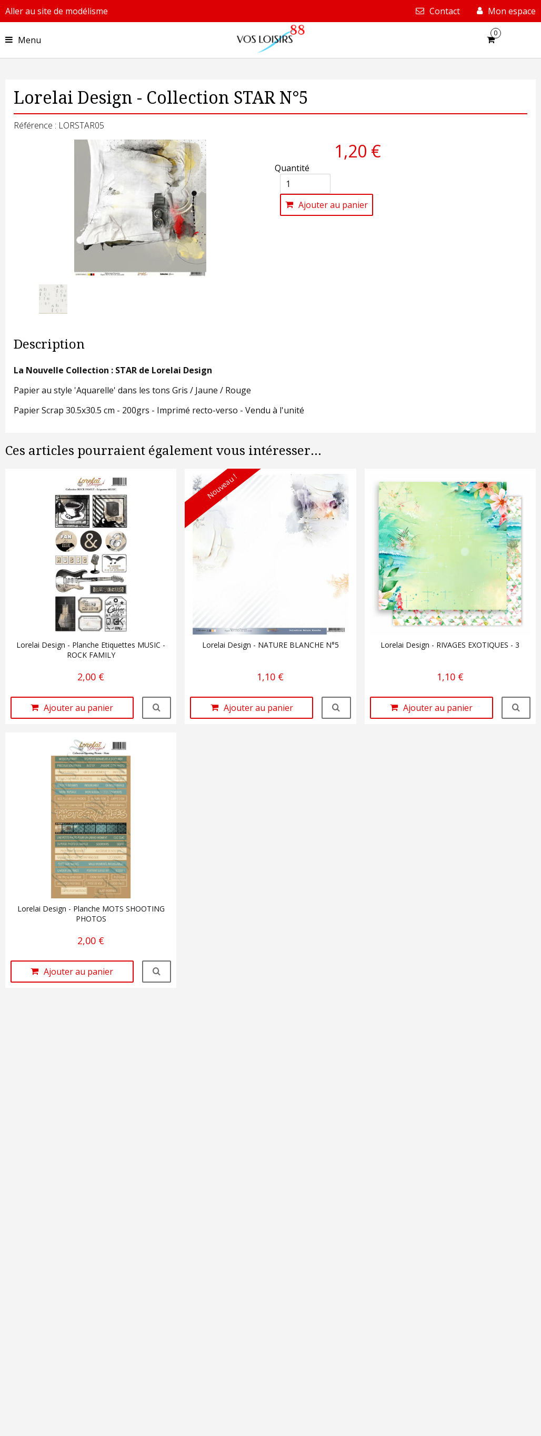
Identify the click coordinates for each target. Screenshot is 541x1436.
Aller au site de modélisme (56, 11)
